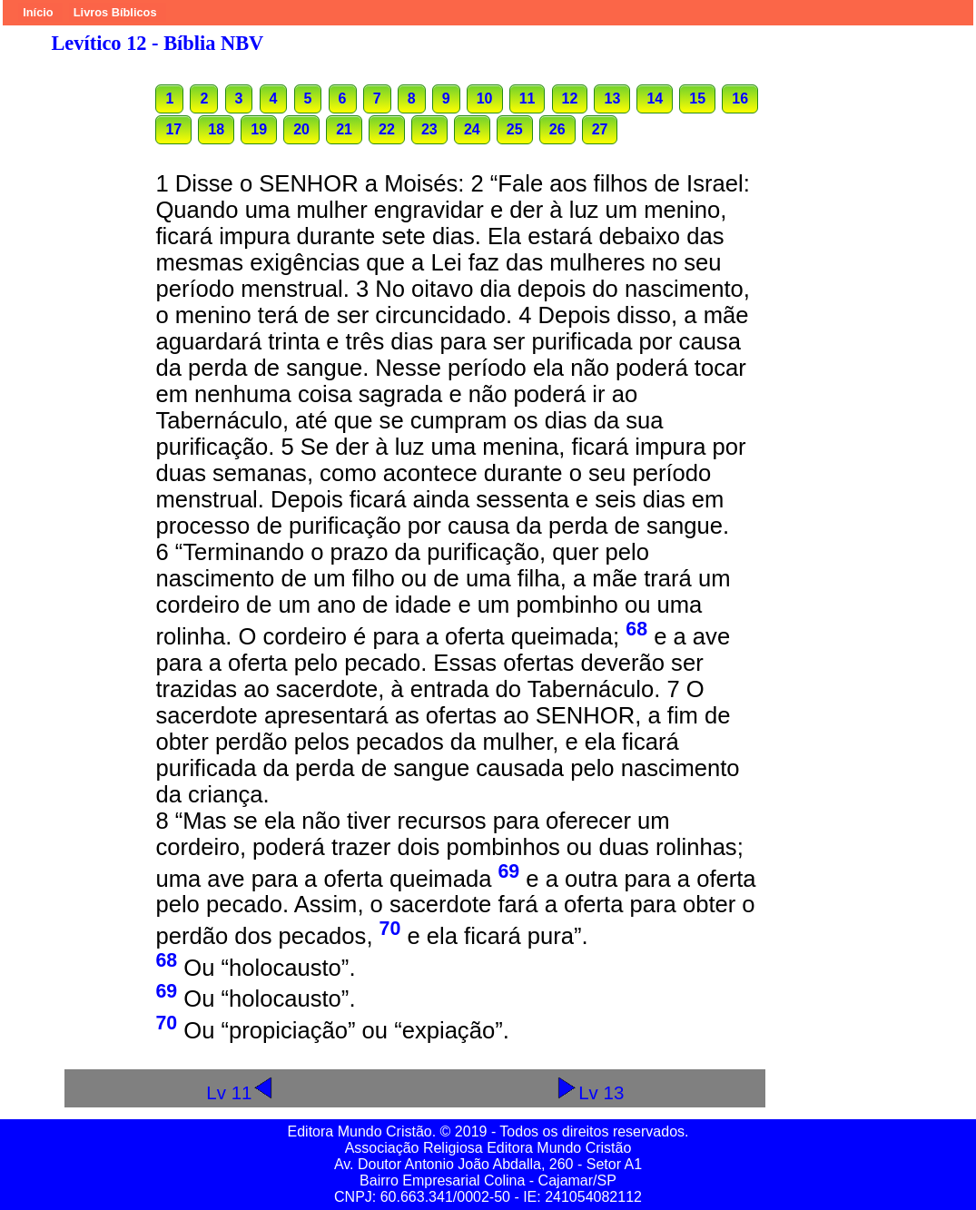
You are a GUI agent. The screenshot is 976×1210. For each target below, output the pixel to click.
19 (259, 129)
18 (216, 129)
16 (740, 98)
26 (557, 129)
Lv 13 (590, 1092)
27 (600, 129)
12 (570, 98)
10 (485, 98)
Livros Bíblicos (115, 12)
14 (654, 98)
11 (527, 98)
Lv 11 (240, 1092)
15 (697, 98)
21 (344, 129)
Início (38, 12)
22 (387, 129)
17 (173, 129)
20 (301, 129)
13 (612, 98)
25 (515, 129)
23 (429, 129)
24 (472, 129)
